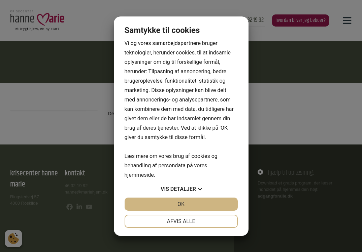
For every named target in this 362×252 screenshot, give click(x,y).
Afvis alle (181, 221)
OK (181, 204)
